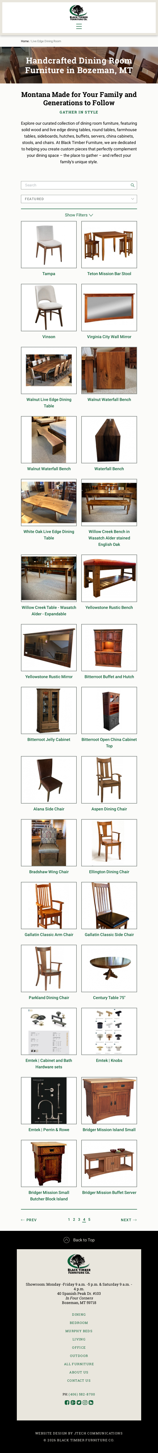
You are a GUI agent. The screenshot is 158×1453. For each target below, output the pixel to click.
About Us (78, 1372)
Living (79, 1339)
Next (126, 1220)
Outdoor (79, 1356)
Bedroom (79, 1322)
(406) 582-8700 (82, 1394)
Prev (31, 1220)
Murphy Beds (79, 1331)
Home (25, 41)
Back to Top (79, 1240)
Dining (79, 1314)
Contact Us (79, 1380)
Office (79, 1347)
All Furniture (79, 1364)
